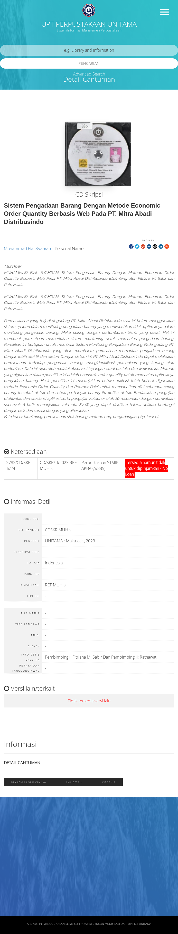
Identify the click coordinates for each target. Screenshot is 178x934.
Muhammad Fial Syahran (27, 248)
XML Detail (74, 782)
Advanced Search (89, 74)
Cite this (108, 782)
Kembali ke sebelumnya (28, 781)
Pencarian (89, 63)
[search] (89, 50)
